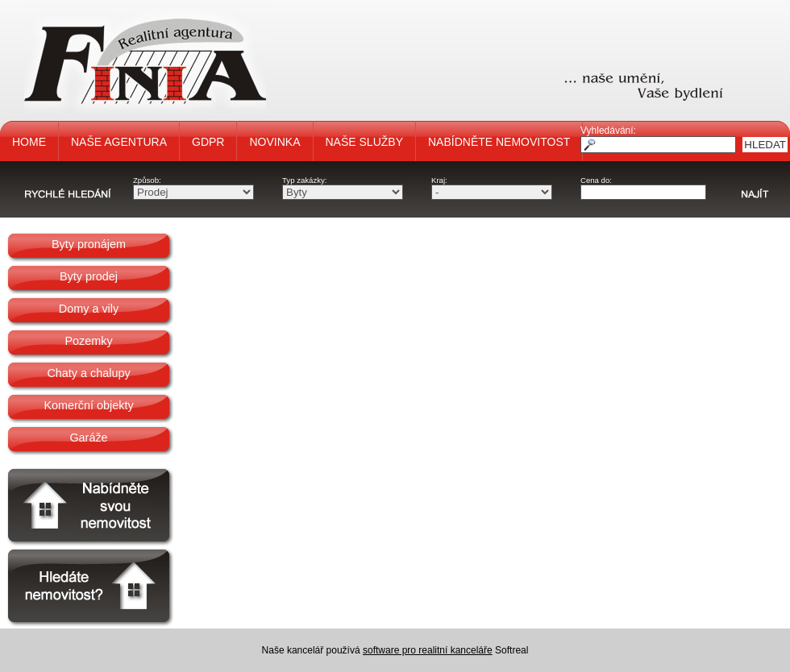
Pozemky (88, 340)
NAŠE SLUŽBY (364, 141)
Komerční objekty (88, 405)
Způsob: (147, 180)
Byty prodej (89, 276)
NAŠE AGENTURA (119, 141)
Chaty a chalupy (88, 373)
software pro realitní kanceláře (428, 650)
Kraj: (439, 180)
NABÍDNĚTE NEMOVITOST (499, 141)
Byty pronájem (89, 244)
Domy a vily (88, 308)
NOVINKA (274, 141)
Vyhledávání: (608, 130)
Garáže (88, 437)
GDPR (208, 141)
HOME (29, 141)
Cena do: (596, 180)
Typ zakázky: (304, 180)
